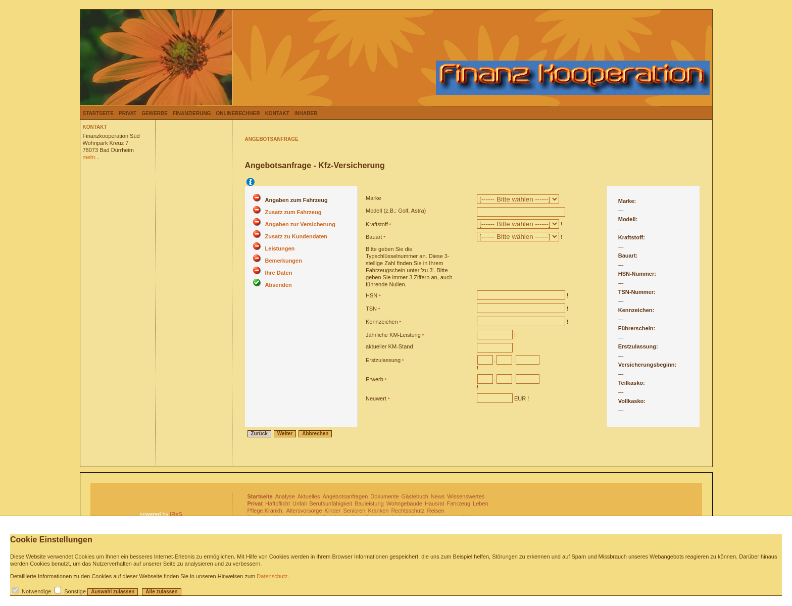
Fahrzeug (458, 503)
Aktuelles (309, 496)
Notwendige (36, 591)
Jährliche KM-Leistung (393, 335)
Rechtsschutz (407, 511)
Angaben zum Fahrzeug (296, 200)
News (438, 496)
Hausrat (434, 503)
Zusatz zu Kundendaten (296, 236)
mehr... (91, 157)
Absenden (278, 285)
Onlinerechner (238, 113)
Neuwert (376, 398)
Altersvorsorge (304, 511)
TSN (371, 309)
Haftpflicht (277, 503)
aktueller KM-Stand (389, 346)
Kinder (333, 511)
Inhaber (306, 113)
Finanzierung (192, 113)
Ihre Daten (278, 273)
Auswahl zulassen (112, 591)
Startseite (98, 113)
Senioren (354, 511)
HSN (371, 295)
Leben (480, 503)
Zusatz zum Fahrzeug (293, 212)
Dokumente (384, 496)
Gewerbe (154, 113)
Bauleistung (369, 503)
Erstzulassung (383, 360)
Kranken (378, 511)
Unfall (299, 503)
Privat (127, 113)
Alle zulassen (161, 591)
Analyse (285, 496)
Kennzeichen (382, 322)
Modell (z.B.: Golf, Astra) (396, 211)
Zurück (259, 433)
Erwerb (374, 379)
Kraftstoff (377, 224)
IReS (176, 514)
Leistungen (280, 248)
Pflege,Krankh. (265, 511)
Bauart (374, 237)
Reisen (435, 511)
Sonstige (75, 591)
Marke (373, 198)
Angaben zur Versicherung (300, 224)
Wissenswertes (465, 496)
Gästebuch (415, 496)
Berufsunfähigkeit (330, 503)
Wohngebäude (404, 503)
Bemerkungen (283, 261)
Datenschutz (272, 576)
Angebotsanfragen (345, 496)
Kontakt (277, 113)
